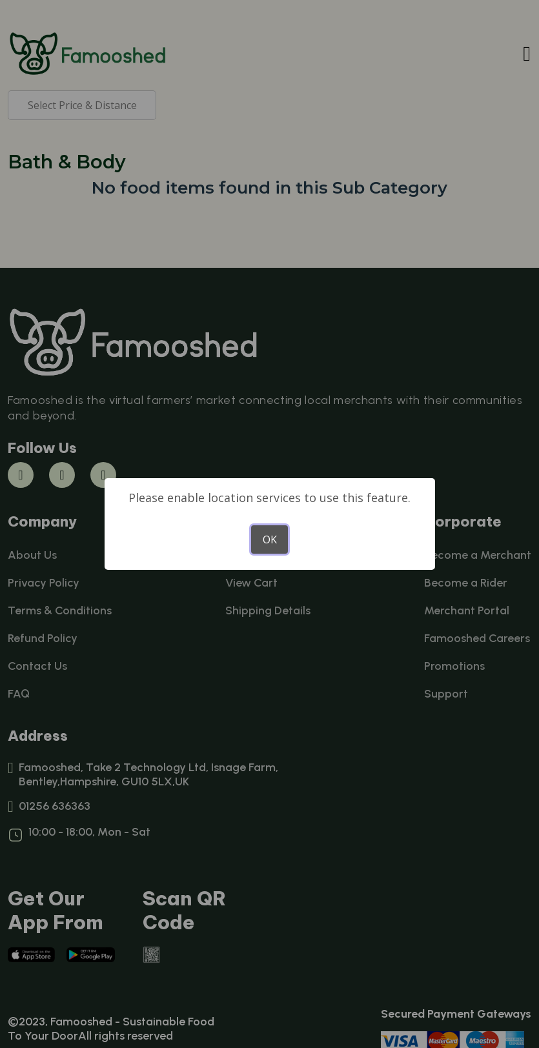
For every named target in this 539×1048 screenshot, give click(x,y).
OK (270, 539)
